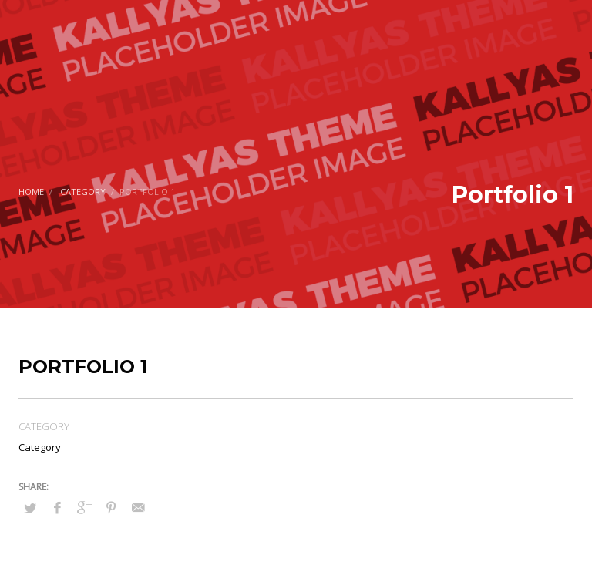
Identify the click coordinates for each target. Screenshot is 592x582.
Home (31, 191)
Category (83, 191)
